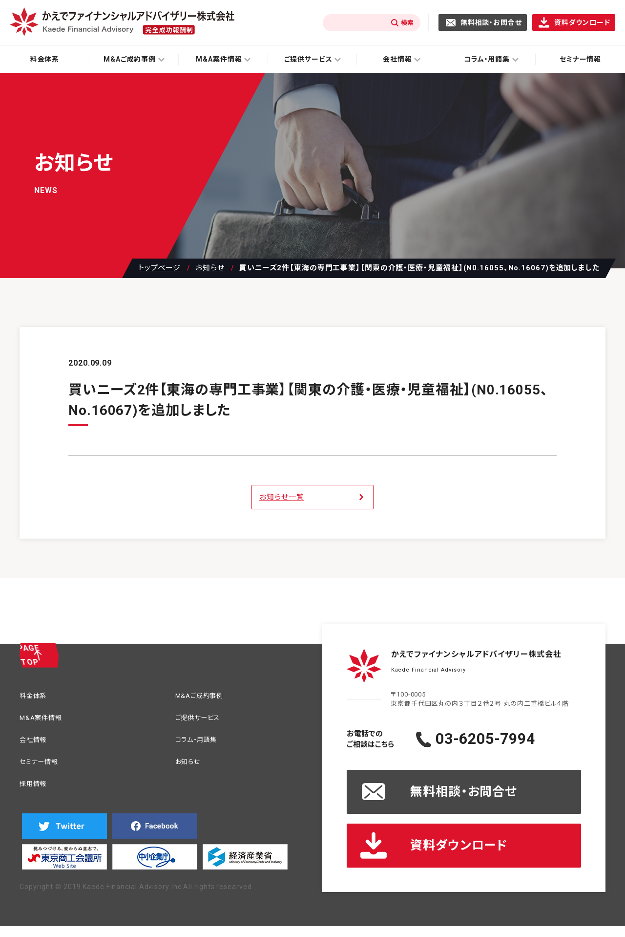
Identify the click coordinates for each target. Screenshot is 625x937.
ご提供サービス (202, 720)
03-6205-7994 (505, 739)
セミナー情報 (43, 767)
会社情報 (36, 744)
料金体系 (45, 59)
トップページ (159, 268)
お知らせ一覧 (281, 497)
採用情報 (36, 790)
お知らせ (210, 268)
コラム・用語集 (201, 744)
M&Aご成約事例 (204, 697)
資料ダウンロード (582, 22)
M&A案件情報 (45, 720)
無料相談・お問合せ (491, 22)
